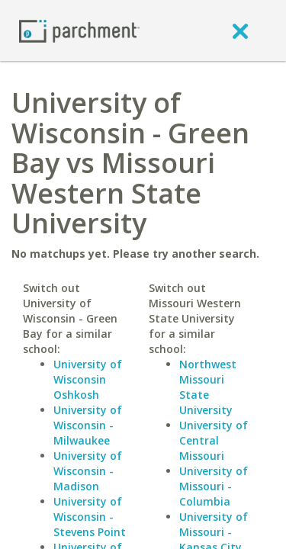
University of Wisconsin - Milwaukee (87, 425)
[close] (240, 30)
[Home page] (79, 30)
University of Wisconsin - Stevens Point (89, 516)
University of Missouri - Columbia (213, 486)
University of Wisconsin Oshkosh (87, 379)
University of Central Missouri (213, 440)
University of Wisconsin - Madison (87, 470)
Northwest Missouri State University (207, 387)
